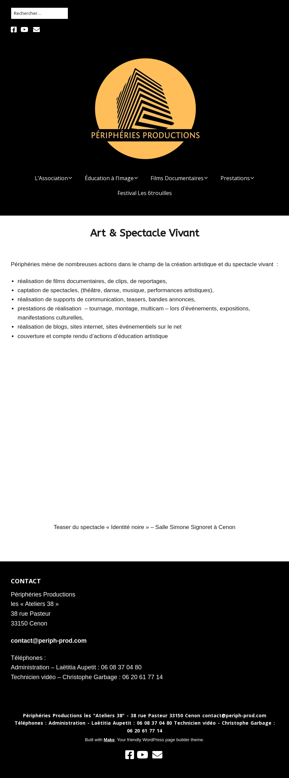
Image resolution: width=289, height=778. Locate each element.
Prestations (235, 178)
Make (109, 739)
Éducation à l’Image (109, 178)
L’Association (51, 178)
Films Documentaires (177, 178)
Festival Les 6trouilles (144, 193)
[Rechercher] (39, 13)
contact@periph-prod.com (49, 640)
